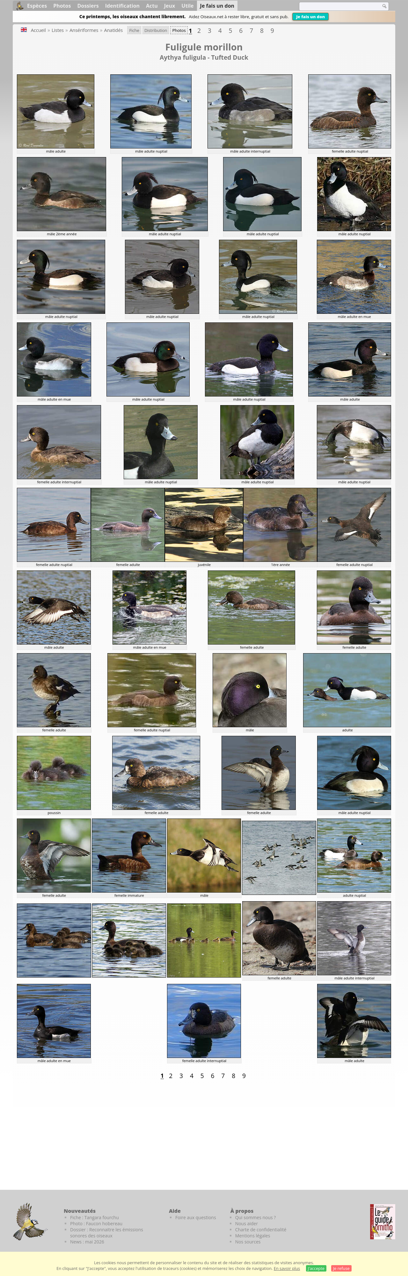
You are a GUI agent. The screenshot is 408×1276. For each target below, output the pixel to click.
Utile (187, 5)
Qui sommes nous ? (255, 1217)
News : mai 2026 (87, 1242)
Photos (62, 5)
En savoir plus (287, 1268)
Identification (122, 5)
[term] (336, 6)
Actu (152, 5)
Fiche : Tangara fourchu (94, 1217)
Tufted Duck (229, 57)
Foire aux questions (195, 1217)
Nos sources (248, 1242)
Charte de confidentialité (261, 1230)
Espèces (37, 5)
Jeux (169, 5)
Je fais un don (310, 16)
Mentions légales (252, 1236)
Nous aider (246, 1223)
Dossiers (87, 5)
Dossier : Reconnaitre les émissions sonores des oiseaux (106, 1233)
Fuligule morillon (204, 47)
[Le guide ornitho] (382, 1221)
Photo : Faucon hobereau (96, 1223)
